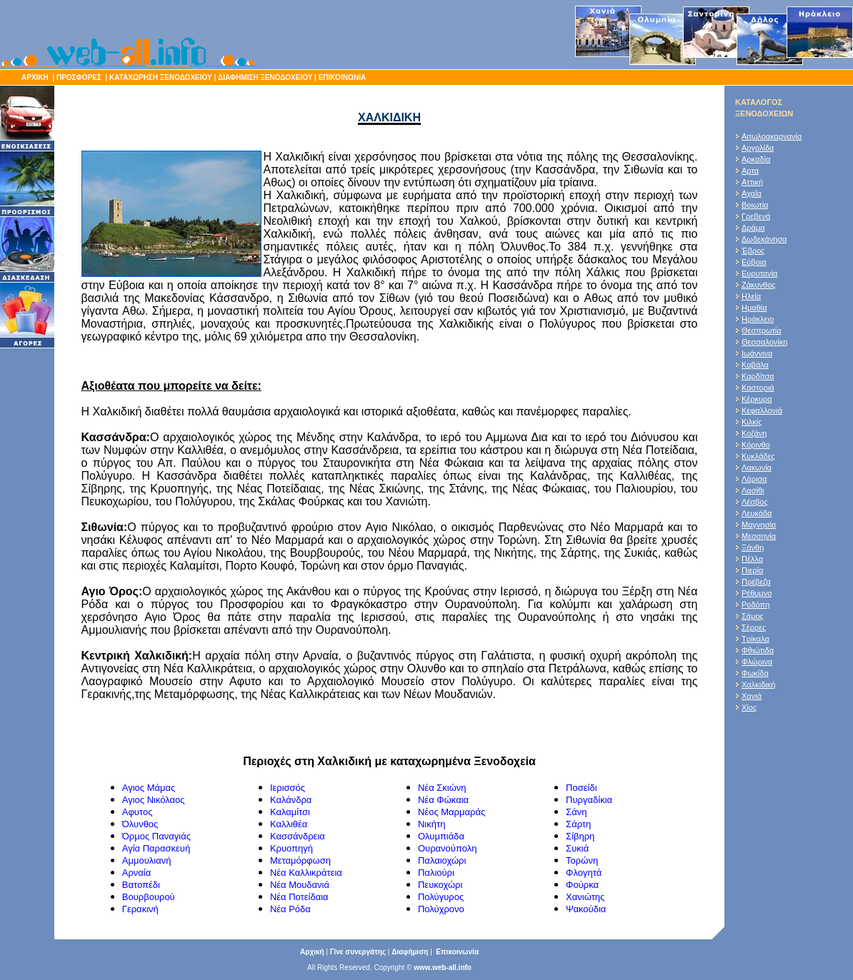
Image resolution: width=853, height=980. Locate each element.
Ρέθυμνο (757, 593)
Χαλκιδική (758, 684)
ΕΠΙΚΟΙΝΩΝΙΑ (341, 77)
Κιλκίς (752, 422)
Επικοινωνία (457, 952)
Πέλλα (752, 559)
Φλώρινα (757, 661)
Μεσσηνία (759, 536)
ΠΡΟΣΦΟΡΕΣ (78, 77)
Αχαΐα (752, 193)
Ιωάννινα (757, 353)
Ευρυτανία (759, 273)
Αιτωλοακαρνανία (772, 136)
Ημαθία (754, 307)
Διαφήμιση (409, 952)
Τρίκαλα (755, 639)
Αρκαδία (756, 159)
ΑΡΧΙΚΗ (35, 77)
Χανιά (752, 696)
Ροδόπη (755, 604)
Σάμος (753, 616)
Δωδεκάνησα (764, 239)
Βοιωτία (755, 205)
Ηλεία (751, 296)
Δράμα (753, 227)
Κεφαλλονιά (762, 410)
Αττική (752, 182)
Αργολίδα (758, 147)
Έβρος (753, 250)
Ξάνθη (753, 547)
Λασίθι (753, 490)
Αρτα (750, 170)
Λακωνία (757, 467)
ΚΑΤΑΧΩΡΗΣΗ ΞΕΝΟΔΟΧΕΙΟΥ (160, 77)
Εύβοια (754, 262)
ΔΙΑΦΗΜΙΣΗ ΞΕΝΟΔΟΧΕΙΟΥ (265, 77)
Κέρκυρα (757, 399)
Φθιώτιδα (758, 650)
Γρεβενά (756, 216)
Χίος (749, 707)
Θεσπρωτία (762, 330)
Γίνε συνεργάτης (358, 952)
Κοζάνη (754, 433)
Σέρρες (754, 627)
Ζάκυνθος (759, 285)
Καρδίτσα (758, 376)
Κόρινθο (756, 444)
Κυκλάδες (758, 456)
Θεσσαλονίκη (764, 342)
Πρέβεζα (756, 581)
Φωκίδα (755, 673)
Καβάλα (755, 364)
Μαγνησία (759, 524)
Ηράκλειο (758, 319)
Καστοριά (758, 387)
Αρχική (312, 952)
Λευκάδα (757, 513)
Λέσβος (755, 501)
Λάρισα (754, 479)
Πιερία (752, 570)
